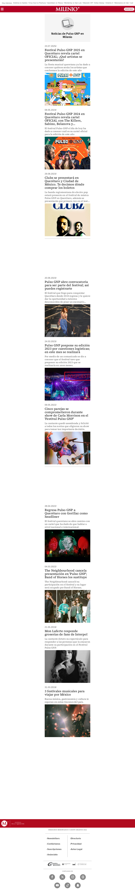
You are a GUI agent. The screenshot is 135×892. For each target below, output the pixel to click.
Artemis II (109, 3)
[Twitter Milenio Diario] (62, 877)
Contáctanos (53, 844)
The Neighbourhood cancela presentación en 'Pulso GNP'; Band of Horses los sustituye (66, 573)
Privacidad (76, 844)
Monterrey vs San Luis (73, 3)
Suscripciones (54, 849)
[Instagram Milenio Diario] (73, 877)
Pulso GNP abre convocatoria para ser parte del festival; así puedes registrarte (67, 285)
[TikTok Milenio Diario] (67, 885)
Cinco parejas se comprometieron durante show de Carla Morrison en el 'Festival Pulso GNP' (66, 414)
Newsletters (53, 838)
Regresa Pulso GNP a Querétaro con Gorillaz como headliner (66, 513)
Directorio (76, 838)
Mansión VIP (88, 3)
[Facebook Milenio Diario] (52, 877)
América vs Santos (20, 3)
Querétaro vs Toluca (55, 3)
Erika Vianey (99, 3)
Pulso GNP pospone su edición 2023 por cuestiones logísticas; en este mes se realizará (67, 348)
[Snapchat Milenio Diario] (78, 885)
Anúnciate (52, 854)
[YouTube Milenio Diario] (57, 885)
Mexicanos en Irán (122, 3)
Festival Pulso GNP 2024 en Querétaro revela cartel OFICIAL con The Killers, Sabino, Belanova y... (65, 119)
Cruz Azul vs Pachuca (37, 3)
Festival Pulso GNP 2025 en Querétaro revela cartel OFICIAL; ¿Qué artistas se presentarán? (65, 55)
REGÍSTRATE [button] (129, 9)
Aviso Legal (76, 849)
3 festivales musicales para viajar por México (65, 693)
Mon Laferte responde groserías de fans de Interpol (66, 632)
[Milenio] (67, 9)
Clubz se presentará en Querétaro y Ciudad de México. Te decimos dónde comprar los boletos (64, 183)
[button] (2, 10)
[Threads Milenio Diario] (83, 877)
